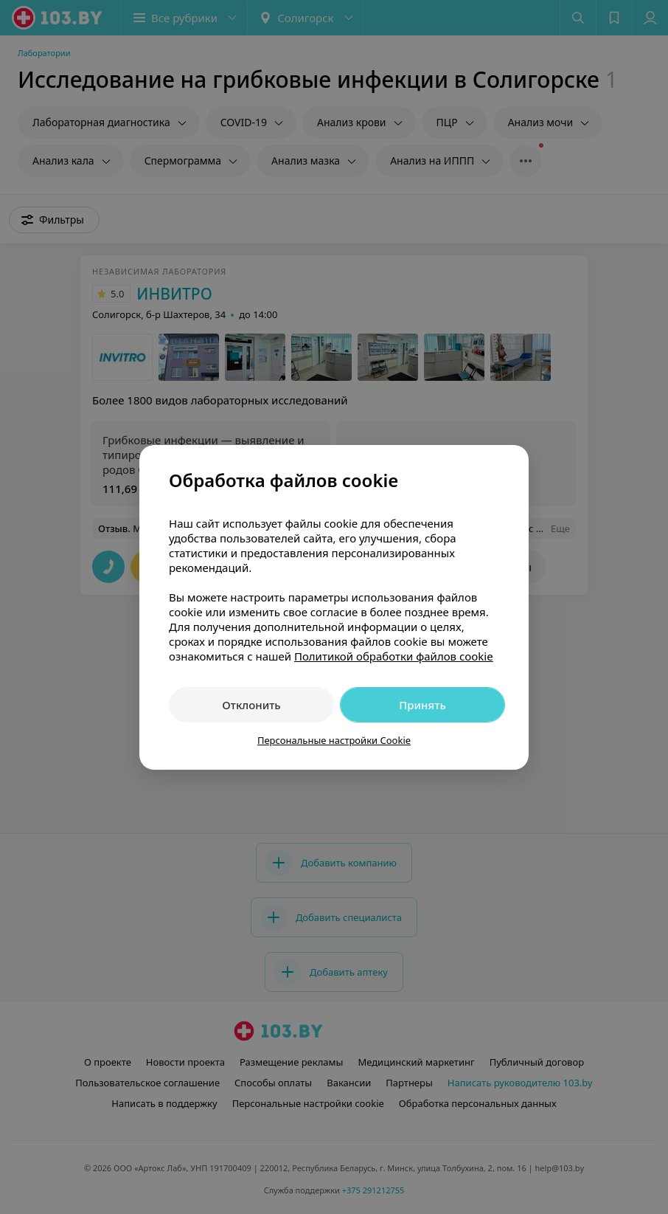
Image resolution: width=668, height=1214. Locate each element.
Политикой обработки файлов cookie (393, 656)
